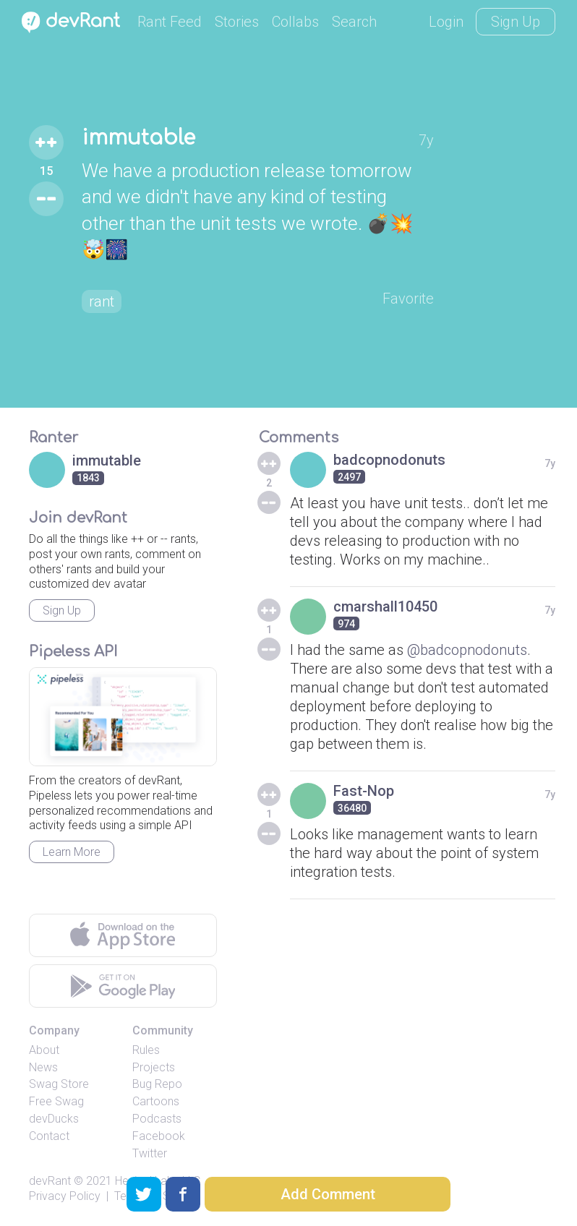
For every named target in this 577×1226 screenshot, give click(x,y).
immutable (138, 138)
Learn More (72, 852)
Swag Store (59, 1084)
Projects (153, 1067)
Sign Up (515, 21)
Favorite (408, 298)
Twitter (149, 1153)
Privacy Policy (65, 1196)
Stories (237, 21)
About (44, 1050)
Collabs (295, 21)
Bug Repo (157, 1084)
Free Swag (56, 1101)
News (43, 1067)
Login (446, 21)
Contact (49, 1136)
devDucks (54, 1119)
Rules (146, 1050)
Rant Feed (169, 21)
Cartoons (155, 1101)
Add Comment (328, 1194)
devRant (50, 1181)
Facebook (158, 1136)
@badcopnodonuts (467, 650)
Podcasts (156, 1119)
